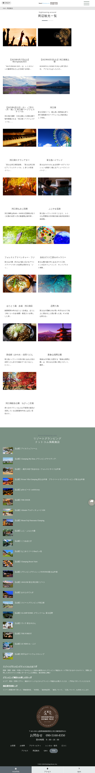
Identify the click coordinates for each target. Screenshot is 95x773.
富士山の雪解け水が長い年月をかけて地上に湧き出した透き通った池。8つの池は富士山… (55, 313)
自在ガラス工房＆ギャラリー (53, 257)
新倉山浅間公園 (55, 355)
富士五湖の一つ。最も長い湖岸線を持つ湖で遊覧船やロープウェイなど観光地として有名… (53, 115)
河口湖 (53, 107)
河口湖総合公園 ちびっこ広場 (20, 403)
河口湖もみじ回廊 (20, 209)
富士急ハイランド (55, 160)
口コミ (64, 746)
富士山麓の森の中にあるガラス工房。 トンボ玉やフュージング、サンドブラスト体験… (53, 265)
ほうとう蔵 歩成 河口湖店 (20, 306)
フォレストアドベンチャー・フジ (20, 257)
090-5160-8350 (55, 735)
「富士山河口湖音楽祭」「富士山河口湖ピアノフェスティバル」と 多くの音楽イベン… (20, 167)
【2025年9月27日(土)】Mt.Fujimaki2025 (19, 61)
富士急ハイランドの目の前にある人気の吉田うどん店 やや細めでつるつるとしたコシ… (20, 362)
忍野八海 (55, 306)
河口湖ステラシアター (20, 160)
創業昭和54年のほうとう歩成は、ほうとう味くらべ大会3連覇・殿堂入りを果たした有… (20, 313)
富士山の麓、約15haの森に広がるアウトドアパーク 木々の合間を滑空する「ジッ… (20, 265)
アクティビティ (35, 746)
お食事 (22, 746)
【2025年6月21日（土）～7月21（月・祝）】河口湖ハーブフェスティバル (20, 109)
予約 (53, 751)
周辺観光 (36, 751)
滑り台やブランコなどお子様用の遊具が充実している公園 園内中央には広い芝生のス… (20, 410)
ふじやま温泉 (55, 209)
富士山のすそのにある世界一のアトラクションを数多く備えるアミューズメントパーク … (55, 167)
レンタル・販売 (51, 746)
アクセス (24, 751)
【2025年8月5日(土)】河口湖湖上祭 (54, 61)
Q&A (45, 751)
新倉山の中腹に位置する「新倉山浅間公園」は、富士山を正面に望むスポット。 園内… (55, 362)
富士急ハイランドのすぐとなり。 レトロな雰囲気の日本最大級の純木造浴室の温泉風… (55, 216)
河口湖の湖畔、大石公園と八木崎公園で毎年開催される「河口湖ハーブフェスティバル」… (20, 119)
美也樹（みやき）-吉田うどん (19, 355)
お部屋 (12, 746)
